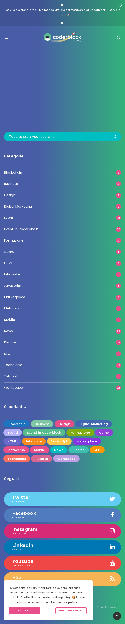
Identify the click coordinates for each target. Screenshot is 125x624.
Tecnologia (13, 365)
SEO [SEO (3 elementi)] (97, 450)
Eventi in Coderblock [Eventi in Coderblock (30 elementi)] (44, 432)
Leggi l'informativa (71, 610)
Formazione (13, 240)
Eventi (9, 217)
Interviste (12, 274)
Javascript (13, 285)
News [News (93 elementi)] (58, 450)
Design (9, 195)
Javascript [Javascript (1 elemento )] (59, 441)
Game (9, 251)
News (8, 331)
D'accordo (24, 610)
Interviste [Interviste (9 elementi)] (34, 441)
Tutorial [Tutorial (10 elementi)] (41, 459)
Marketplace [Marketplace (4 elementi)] (87, 441)
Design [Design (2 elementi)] (64, 424)
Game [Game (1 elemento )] (104, 432)
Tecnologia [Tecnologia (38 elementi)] (16, 459)
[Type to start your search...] (62, 136)
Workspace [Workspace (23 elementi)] (66, 459)
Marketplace (14, 297)
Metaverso (13, 308)
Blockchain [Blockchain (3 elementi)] (16, 424)
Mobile (9, 319)
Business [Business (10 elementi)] (42, 424)
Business (11, 183)
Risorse (10, 342)
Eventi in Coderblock (21, 229)
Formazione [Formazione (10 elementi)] (80, 432)
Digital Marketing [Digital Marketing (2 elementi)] (93, 424)
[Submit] (115, 137)
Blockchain (13, 172)
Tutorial (10, 376)
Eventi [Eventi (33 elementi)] (12, 432)
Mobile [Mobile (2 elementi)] (39, 450)
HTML (8, 263)
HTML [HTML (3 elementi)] (12, 441)
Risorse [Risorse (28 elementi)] (78, 450)
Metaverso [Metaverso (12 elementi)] (16, 450)
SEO (7, 353)
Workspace (13, 387)
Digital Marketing (18, 206)
